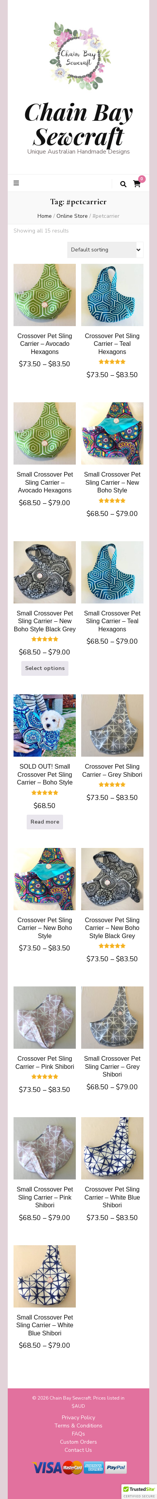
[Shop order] (105, 250)
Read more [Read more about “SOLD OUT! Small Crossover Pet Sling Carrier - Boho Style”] (45, 822)
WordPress (104, 1486)
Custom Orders (78, 1442)
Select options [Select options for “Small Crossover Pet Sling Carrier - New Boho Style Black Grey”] (45, 668)
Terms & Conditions (78, 1425)
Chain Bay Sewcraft (78, 123)
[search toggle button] (123, 184)
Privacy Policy (78, 1417)
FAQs (78, 1433)
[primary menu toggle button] (17, 183)
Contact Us (78, 1450)
